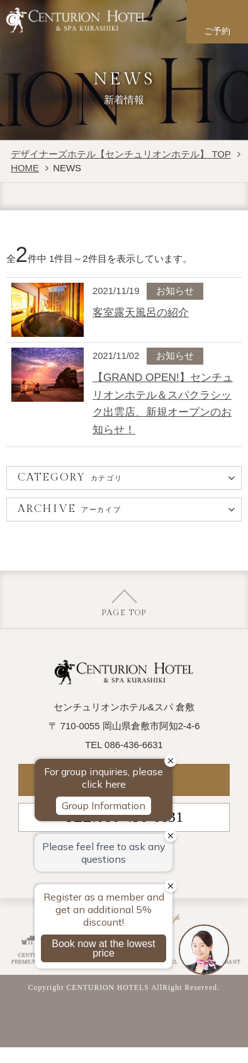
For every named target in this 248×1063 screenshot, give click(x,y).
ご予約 (217, 31)
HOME (25, 168)
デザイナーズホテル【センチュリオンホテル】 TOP (120, 154)
